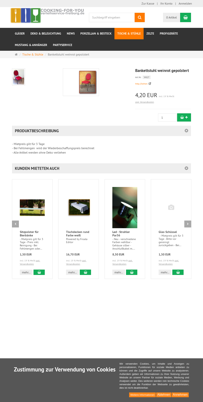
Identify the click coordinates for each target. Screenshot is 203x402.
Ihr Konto (166, 3)
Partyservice (62, 45)
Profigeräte (169, 33)
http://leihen (141, 83)
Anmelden (185, 3)
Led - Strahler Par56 (121, 233)
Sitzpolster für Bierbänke (29, 233)
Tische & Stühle (129, 33)
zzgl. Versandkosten (144, 102)
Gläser (20, 33)
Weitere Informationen (142, 394)
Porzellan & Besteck (96, 33)
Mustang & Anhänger (31, 45)
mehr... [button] (26, 272)
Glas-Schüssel (168, 232)
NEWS (71, 33)
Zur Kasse (147, 3)
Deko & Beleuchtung (45, 33)
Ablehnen (163, 394)
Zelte (150, 33)
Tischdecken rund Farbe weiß (77, 233)
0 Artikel (171, 17)
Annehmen (180, 394)
